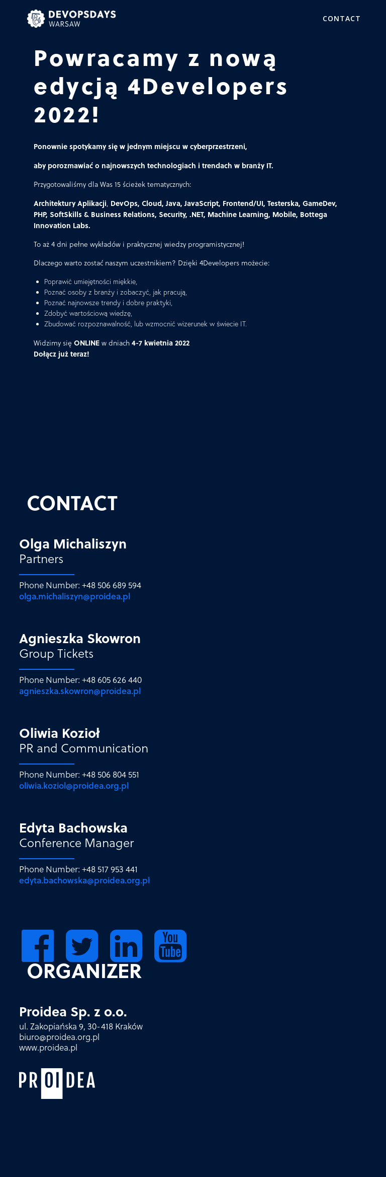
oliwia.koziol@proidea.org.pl (74, 785)
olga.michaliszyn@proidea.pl (74, 596)
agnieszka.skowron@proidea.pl (80, 690)
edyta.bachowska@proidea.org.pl (84, 880)
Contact (342, 18)
